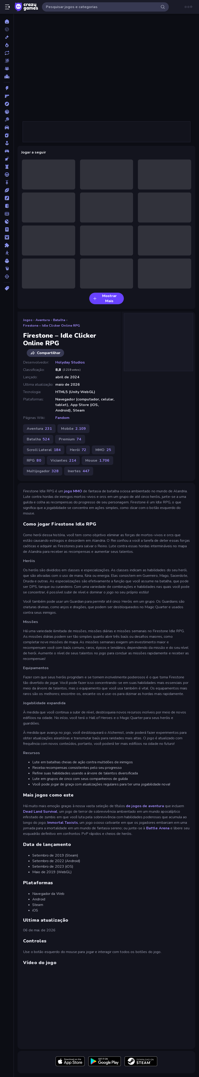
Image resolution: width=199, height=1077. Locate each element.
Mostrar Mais (105, 298)
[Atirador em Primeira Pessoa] (7, 96)
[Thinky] (7, 269)
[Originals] (7, 61)
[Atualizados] (7, 53)
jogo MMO (73, 491)
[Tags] (7, 288)
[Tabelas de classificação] (7, 76)
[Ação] (7, 88)
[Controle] (7, 151)
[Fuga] (7, 206)
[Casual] (7, 143)
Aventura (43, 320)
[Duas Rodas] (7, 182)
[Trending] (7, 45)
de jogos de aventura (145, 806)
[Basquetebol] (7, 112)
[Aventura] (7, 104)
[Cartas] (7, 135)
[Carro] (7, 127)
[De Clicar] (7, 159)
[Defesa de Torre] (7, 167)
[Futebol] (7, 214)
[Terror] (7, 261)
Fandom (62, 417)
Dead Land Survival (40, 811)
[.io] (7, 222)
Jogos (27, 320)
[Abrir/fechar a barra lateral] (7, 6)
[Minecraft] (7, 237)
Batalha (59, 320)
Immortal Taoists (62, 822)
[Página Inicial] (7, 21)
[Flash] (7, 198)
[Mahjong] (7, 229)
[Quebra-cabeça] (7, 245)
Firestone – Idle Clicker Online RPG (51, 325)
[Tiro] (7, 276)
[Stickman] (7, 253)
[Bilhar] (7, 119)
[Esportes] (7, 190)
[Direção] (7, 174)
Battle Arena (158, 828)
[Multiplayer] (7, 68)
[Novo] (7, 37)
